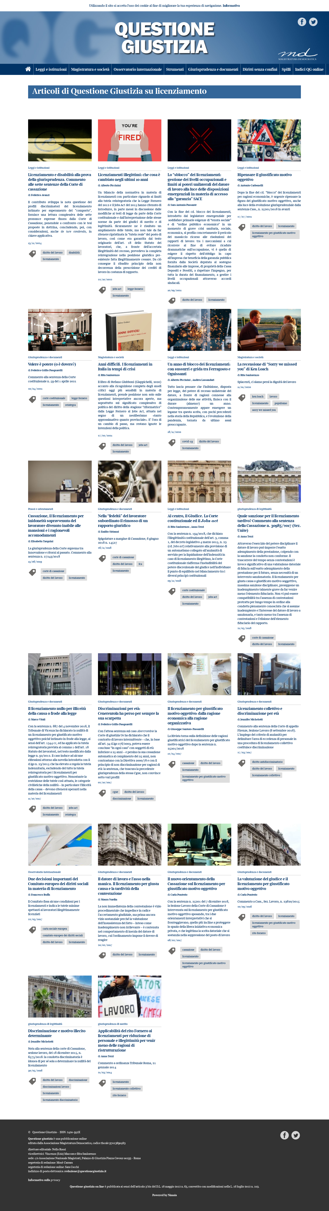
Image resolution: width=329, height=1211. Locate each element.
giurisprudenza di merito (113, 1023)
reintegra (70, 404)
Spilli (286, 69)
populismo (281, 403)
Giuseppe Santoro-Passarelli (187, 729)
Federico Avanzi (40, 195)
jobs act (117, 288)
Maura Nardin (109, 899)
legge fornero (135, 288)
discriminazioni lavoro (56, 1086)
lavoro (273, 396)
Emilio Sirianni (110, 531)
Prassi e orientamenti (40, 509)
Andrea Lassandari (203, 379)
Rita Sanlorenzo (110, 375)
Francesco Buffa (40, 894)
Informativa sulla (44, 1180)
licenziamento (51, 259)
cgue (115, 791)
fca (140, 564)
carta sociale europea (55, 928)
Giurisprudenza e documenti (213, 69)
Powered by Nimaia (164, 1195)
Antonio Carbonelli (251, 185)
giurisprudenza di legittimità (255, 509)
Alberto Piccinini (111, 185)
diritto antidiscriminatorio (267, 761)
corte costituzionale (54, 398)
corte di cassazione (53, 571)
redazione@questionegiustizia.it (85, 1171)
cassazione (188, 763)
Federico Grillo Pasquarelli (47, 370)
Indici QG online (309, 69)
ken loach (257, 396)
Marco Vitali (38, 719)
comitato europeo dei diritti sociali (63, 935)
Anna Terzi (197, 526)
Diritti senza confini (260, 69)
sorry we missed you (264, 410)
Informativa (231, 6)
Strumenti (175, 69)
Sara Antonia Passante (184, 204)
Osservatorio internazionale (138, 69)
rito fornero (259, 933)
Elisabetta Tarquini (42, 541)
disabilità (74, 252)
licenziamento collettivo (266, 775)
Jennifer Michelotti (251, 719)
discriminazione (122, 798)
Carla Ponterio (179, 894)
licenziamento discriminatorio (60, 1099)
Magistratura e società (90, 69)
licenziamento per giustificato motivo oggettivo (273, 234)
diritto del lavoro (53, 252)
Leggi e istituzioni (51, 69)
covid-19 (187, 441)
